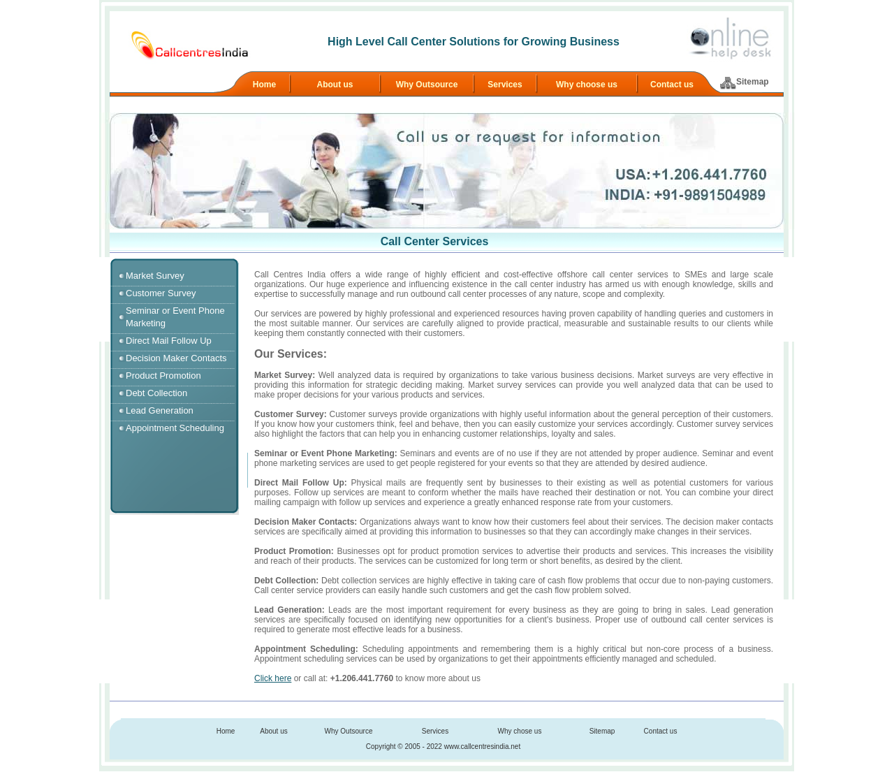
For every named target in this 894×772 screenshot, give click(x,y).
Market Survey (155, 275)
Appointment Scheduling (175, 428)
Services (505, 84)
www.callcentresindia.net (482, 746)
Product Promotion (163, 375)
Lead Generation (159, 410)
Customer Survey (161, 293)
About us (335, 84)
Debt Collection (156, 393)
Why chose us (520, 731)
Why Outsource (427, 84)
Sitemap (752, 82)
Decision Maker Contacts (176, 358)
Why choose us (586, 84)
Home (264, 84)
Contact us (672, 84)
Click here (272, 678)
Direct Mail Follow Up (169, 340)
